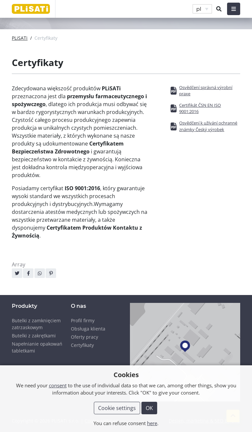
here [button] (152, 423)
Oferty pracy (84, 337)
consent (58, 385)
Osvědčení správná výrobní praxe (205, 90)
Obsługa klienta (88, 329)
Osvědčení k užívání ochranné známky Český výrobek (208, 126)
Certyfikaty (82, 345)
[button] (202, 9)
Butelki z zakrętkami (34, 335)
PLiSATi (20, 38)
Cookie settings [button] (117, 408)
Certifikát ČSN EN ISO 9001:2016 (200, 108)
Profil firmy (82, 320)
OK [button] (149, 408)
